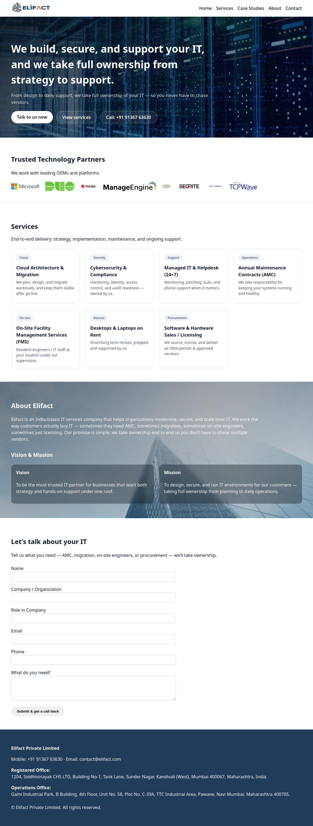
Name (17, 568)
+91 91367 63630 (44, 759)
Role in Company (28, 610)
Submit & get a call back (38, 711)
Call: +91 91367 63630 (128, 117)
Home (205, 8)
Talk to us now (32, 117)
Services (224, 8)
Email (16, 631)
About (275, 8)
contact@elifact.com (100, 759)
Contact (294, 8)
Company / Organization (36, 589)
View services (76, 117)
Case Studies (251, 8)
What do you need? (31, 673)
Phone (17, 652)
